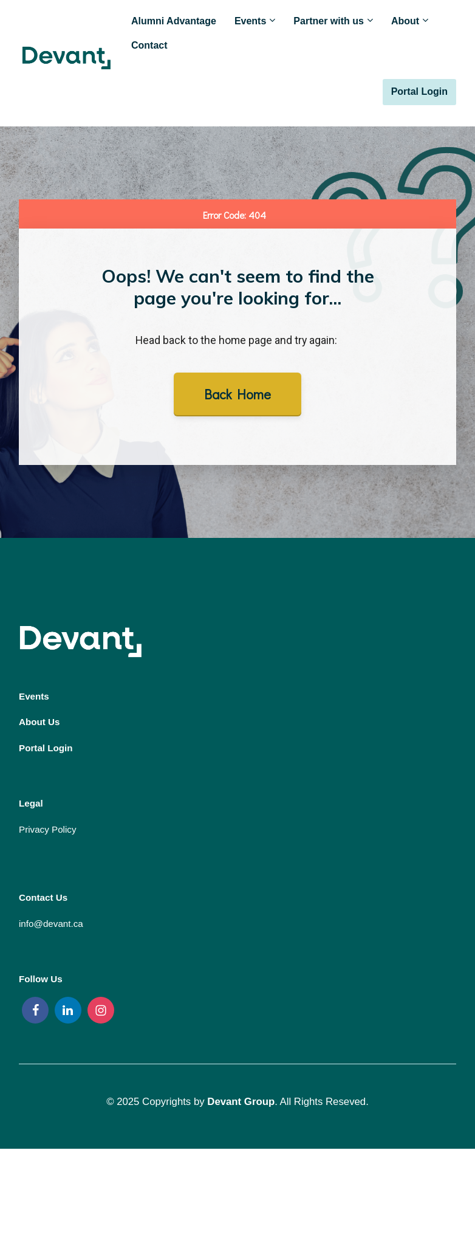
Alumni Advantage (173, 21)
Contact (149, 45)
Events (250, 21)
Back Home (237, 394)
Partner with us (328, 21)
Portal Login (419, 91)
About (405, 21)
